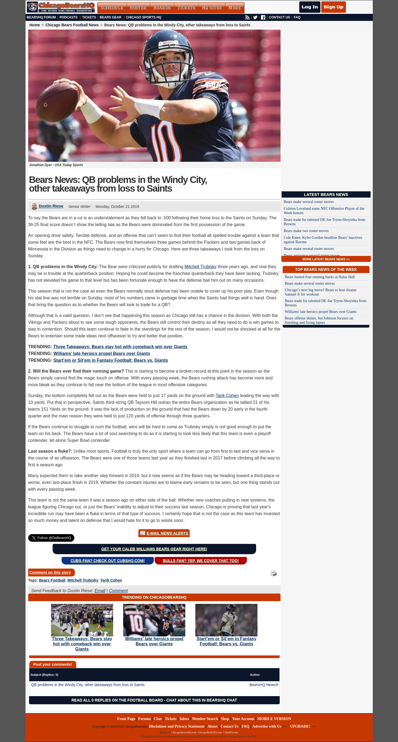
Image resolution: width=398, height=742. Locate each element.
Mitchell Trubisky (200, 266)
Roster (138, 7)
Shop (225, 719)
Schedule (112, 7)
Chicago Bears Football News (72, 25)
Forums (144, 719)
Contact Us (230, 726)
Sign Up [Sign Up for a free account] (333, 7)
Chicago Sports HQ (143, 17)
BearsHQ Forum (41, 17)
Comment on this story (50, 572)
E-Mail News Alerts (167, 533)
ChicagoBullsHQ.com (210, 732)
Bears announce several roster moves (312, 255)
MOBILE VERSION (274, 719)
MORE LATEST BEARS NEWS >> (326, 259)
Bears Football (52, 580)
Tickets (186, 7)
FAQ (297, 17)
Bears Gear (110, 17)
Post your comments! (52, 664)
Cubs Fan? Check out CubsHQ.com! (108, 561)
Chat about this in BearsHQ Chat (201, 700)
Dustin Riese (51, 206)
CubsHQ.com (230, 732)
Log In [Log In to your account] (310, 7)
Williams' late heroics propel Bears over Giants (101, 353)
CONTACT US (279, 17)
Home (35, 25)
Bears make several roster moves (309, 202)
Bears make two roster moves (306, 231)
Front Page (126, 719)
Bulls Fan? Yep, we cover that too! (201, 561)
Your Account (243, 719)
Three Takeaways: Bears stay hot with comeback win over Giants (120, 346)
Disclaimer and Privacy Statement (177, 726)
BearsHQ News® (264, 685)
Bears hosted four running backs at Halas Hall (320, 277)
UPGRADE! (300, 726)
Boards (162, 7)
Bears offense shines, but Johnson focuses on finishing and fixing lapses (319, 320)
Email (99, 590)
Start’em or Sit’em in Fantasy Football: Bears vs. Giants (110, 360)
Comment (118, 590)
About (213, 726)
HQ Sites (212, 7)
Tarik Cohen (227, 395)
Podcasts (68, 17)
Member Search (205, 719)
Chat (158, 719)
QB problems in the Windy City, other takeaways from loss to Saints (88, 685)
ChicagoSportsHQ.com (183, 732)
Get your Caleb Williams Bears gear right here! (154, 549)
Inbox (184, 719)
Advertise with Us (266, 726)
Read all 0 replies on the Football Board (117, 700)
